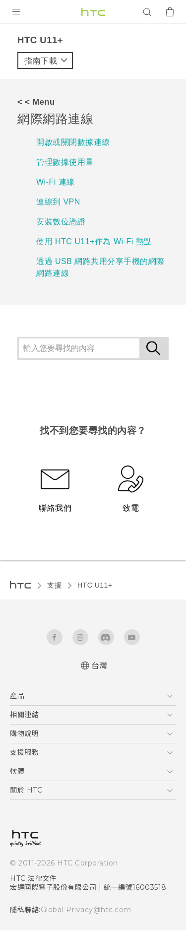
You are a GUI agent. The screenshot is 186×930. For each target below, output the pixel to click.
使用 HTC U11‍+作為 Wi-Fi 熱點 (94, 241)
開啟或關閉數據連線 (73, 142)
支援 (54, 585)
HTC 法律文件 (33, 878)
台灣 (99, 666)
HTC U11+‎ (95, 585)
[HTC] (93, 12)
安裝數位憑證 (60, 221)
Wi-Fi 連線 (55, 182)
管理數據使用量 (65, 162)
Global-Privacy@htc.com (82, 910)
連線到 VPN (58, 202)
